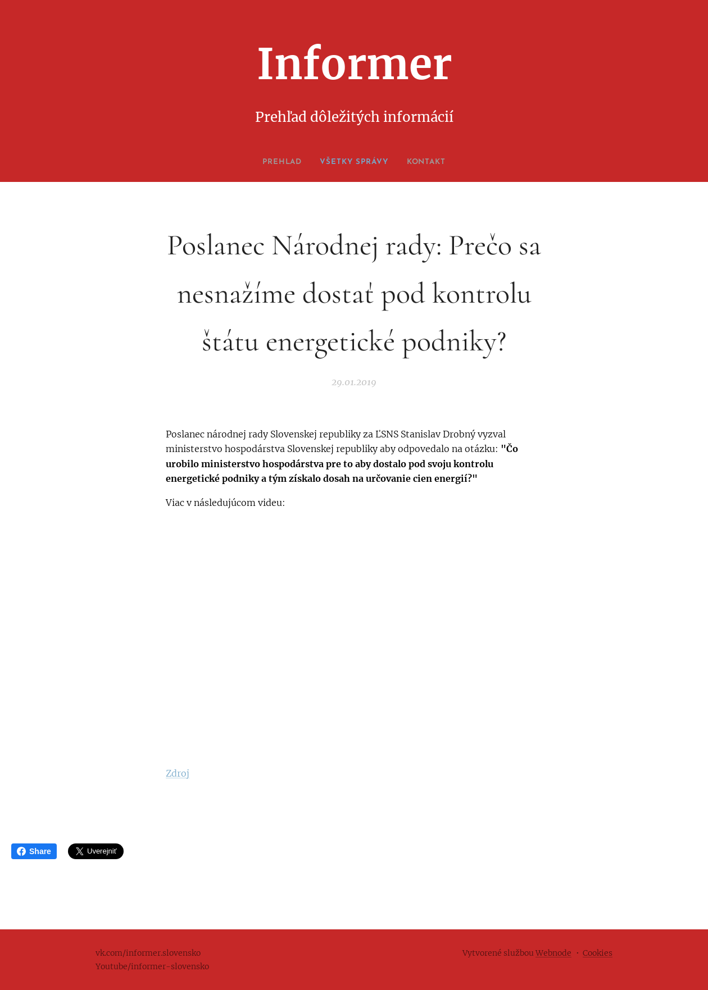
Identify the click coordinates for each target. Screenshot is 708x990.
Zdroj (177, 772)
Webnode (553, 953)
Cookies (597, 953)
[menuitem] (278, 162)
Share (34, 851)
